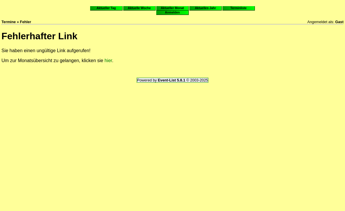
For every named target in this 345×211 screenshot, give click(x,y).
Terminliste (238, 8)
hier (108, 60)
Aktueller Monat (172, 8)
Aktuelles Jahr (205, 8)
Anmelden (172, 12)
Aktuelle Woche (139, 8)
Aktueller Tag (106, 8)
